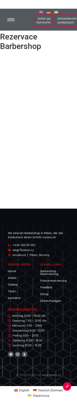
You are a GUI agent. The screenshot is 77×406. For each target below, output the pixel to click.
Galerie (13, 285)
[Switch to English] (41, 12)
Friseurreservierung (53, 281)
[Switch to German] (48, 12)
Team (12, 291)
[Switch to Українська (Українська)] (38, 396)
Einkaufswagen (50, 301)
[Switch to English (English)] (21, 390)
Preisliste (46, 287)
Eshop (44, 294)
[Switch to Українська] (56, 12)
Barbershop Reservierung (49, 272)
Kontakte (14, 298)
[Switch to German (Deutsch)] (48, 390)
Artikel (12, 278)
